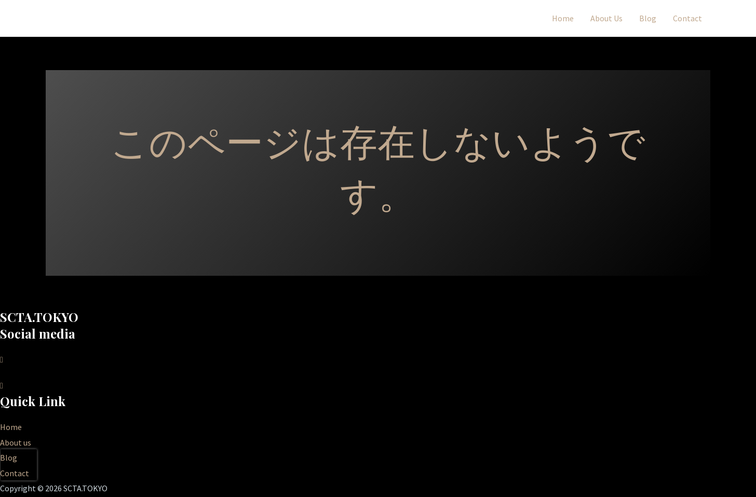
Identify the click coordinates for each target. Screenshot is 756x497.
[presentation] (19, 464)
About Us (606, 18)
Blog (647, 18)
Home (563, 18)
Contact (687, 18)
